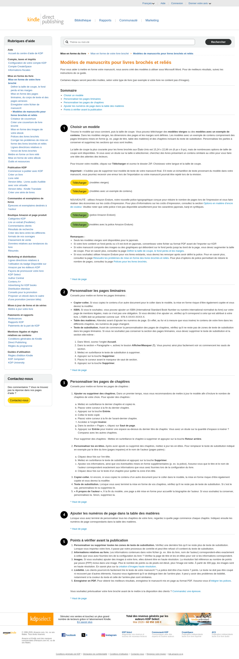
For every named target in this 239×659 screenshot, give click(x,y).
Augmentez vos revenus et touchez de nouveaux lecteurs (134, 634)
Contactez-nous (19, 400)
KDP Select (14, 274)
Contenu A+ (14, 281)
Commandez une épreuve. (186, 591)
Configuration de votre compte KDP (27, 62)
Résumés (13, 250)
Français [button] (148, 3)
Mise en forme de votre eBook (24, 158)
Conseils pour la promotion (22, 292)
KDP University (16, 362)
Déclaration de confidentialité (95, 654)
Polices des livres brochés (25, 136)
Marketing (152, 20)
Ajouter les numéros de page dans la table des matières (94, 106)
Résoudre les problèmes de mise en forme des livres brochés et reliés (131, 258)
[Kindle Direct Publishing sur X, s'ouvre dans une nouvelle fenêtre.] (88, 635)
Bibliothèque (83, 20)
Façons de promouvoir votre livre (26, 271)
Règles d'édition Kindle (20, 355)
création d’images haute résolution (137, 566)
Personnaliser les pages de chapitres (84, 102)
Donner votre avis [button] (200, 3)
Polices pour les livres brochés (130, 261)
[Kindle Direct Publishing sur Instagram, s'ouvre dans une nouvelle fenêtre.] (109, 635)
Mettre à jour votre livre (20, 309)
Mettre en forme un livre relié (23, 154)
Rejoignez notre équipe (156, 654)
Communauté (128, 20)
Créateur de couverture (23, 118)
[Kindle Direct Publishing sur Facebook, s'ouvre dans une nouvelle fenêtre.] (69, 635)
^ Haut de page (78, 279)
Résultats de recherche (20, 229)
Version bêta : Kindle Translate (24, 188)
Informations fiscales (19, 70)
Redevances (15, 318)
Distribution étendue (19, 288)
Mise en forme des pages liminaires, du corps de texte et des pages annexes (30, 97)
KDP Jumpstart (16, 359)
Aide (163, 3)
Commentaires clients (20, 225)
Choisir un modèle (73, 95)
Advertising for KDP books (22, 285)
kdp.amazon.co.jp (175, 654)
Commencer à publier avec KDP (25, 171)
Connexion (177, 3)
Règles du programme (20, 345)
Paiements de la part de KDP (24, 325)
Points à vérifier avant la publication (83, 109)
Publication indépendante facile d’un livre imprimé (192, 634)
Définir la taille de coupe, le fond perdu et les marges (155, 250)
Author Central (16, 278)
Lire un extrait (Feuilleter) (21, 222)
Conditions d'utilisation (119, 654)
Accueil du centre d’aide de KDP (25, 53)
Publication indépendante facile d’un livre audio (222, 634)
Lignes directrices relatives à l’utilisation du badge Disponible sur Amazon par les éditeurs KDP (27, 264)
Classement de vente (19, 240)
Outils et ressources (19, 161)
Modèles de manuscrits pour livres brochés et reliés (163, 53)
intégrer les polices (221, 580)
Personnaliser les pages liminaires (82, 98)
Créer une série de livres (21, 192)
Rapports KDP (16, 322)
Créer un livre (15, 174)
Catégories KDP (17, 218)
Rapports (105, 20)
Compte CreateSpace (20, 66)
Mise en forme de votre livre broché (110, 53)
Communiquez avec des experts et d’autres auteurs (163, 634)
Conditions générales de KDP (68, 654)
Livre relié (13, 178)
